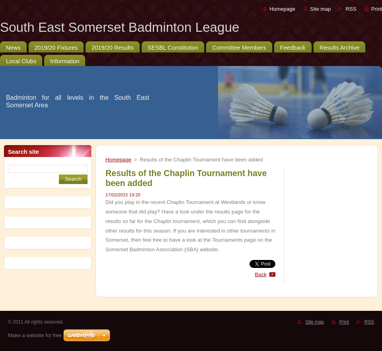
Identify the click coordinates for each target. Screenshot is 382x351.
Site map (320, 9)
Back (261, 274)
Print (376, 9)
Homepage (282, 9)
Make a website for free (35, 335)
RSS (350, 9)
